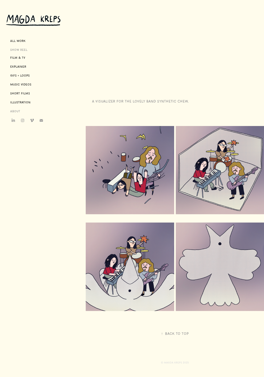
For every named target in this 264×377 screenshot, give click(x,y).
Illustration (20, 102)
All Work (18, 41)
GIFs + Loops (20, 75)
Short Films (20, 93)
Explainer (18, 67)
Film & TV (17, 58)
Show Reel (18, 50)
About (15, 111)
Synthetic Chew (172, 101)
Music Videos (20, 84)
